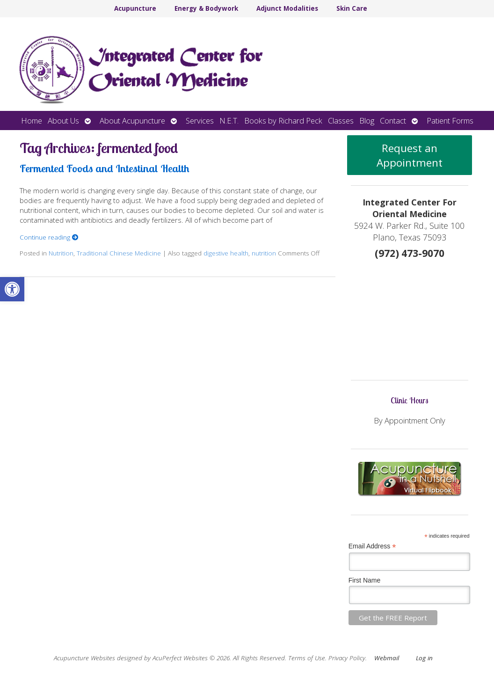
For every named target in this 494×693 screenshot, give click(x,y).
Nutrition (61, 253)
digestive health (225, 253)
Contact (393, 120)
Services (200, 120)
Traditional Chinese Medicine (119, 253)
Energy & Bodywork (206, 8)
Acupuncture (135, 8)
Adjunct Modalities (287, 8)
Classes (341, 120)
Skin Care (351, 8)
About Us (63, 120)
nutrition (264, 253)
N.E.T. (229, 120)
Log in (424, 658)
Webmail (386, 658)
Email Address (372, 546)
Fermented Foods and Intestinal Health (104, 168)
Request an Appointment (410, 155)
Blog (366, 120)
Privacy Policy (346, 658)
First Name (364, 580)
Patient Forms (450, 120)
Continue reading (49, 237)
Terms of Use (306, 658)
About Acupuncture (132, 120)
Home (31, 120)
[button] (12, 289)
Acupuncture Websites (84, 658)
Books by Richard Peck (283, 120)
